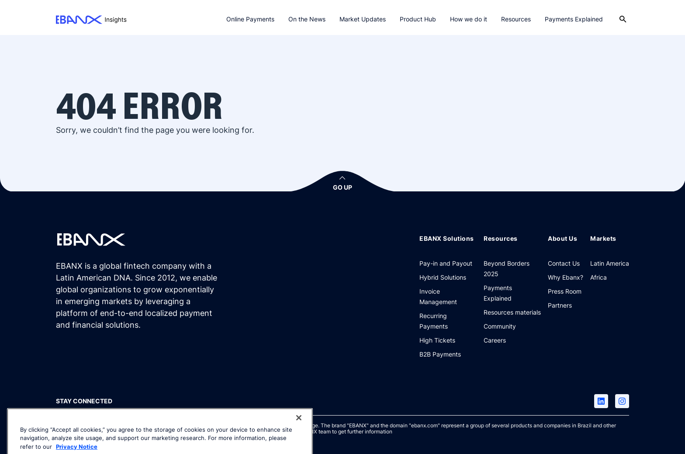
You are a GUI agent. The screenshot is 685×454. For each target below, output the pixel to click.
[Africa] (598, 277)
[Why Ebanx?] (565, 277)
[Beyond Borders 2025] (512, 268)
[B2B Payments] (440, 354)
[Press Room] (564, 291)
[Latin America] (609, 263)
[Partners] (560, 305)
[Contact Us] (564, 263)
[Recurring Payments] (448, 320)
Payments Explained (574, 19)
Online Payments (250, 19)
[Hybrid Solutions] (442, 277)
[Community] (500, 326)
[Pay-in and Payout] (445, 263)
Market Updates (362, 19)
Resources (516, 19)
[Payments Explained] (512, 292)
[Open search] (623, 19)
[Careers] (495, 340)
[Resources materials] (512, 312)
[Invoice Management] (448, 296)
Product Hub (418, 19)
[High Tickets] (437, 340)
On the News (306, 19)
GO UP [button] (342, 187)
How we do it (468, 19)
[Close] (298, 427)
